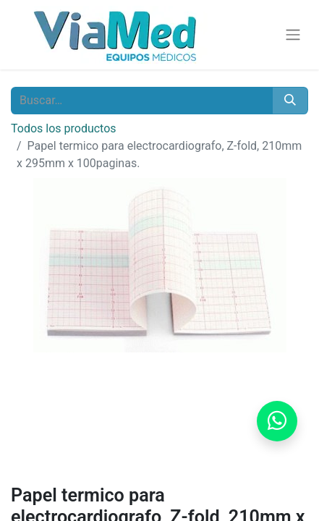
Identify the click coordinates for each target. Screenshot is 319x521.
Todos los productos (63, 128)
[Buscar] (290, 100)
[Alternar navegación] (293, 35)
